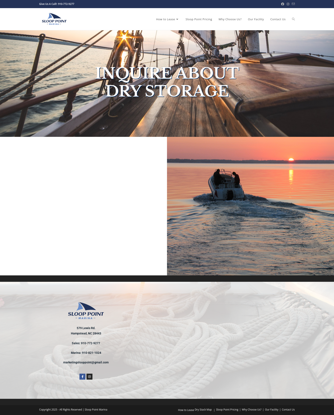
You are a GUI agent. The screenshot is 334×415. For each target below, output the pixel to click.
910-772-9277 (90, 343)
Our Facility (271, 409)
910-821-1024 (91, 352)
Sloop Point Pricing (227, 409)
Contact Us (288, 409)
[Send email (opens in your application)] (293, 4)
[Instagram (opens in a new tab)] (288, 4)
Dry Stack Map (203, 409)
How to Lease (186, 410)
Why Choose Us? (251, 409)
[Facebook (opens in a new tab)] (282, 4)
